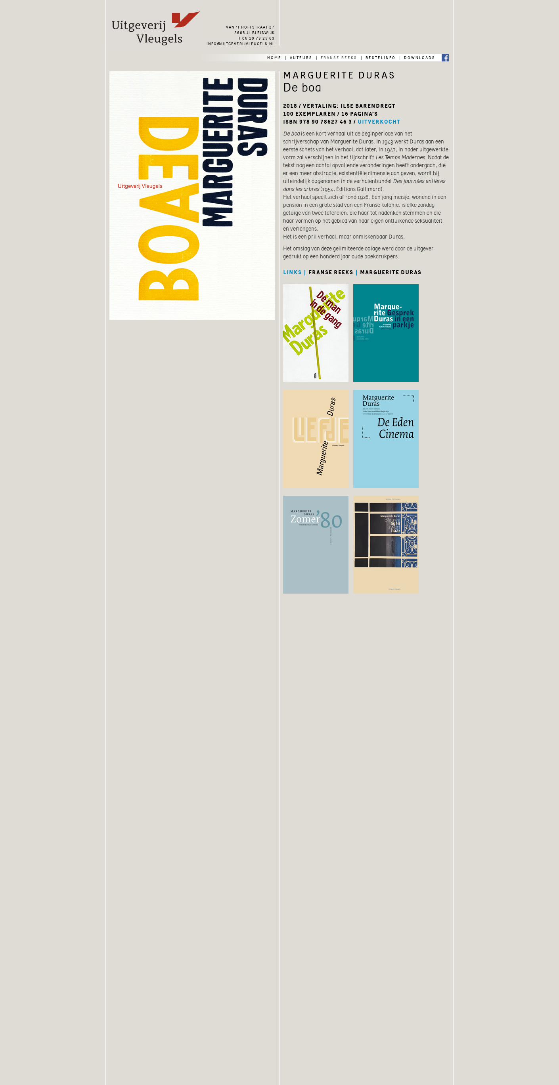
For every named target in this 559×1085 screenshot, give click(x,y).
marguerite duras (390, 272)
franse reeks (339, 57)
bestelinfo (381, 57)
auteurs (301, 57)
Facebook (445, 57)
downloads (419, 57)
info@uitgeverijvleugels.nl (241, 43)
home (274, 57)
